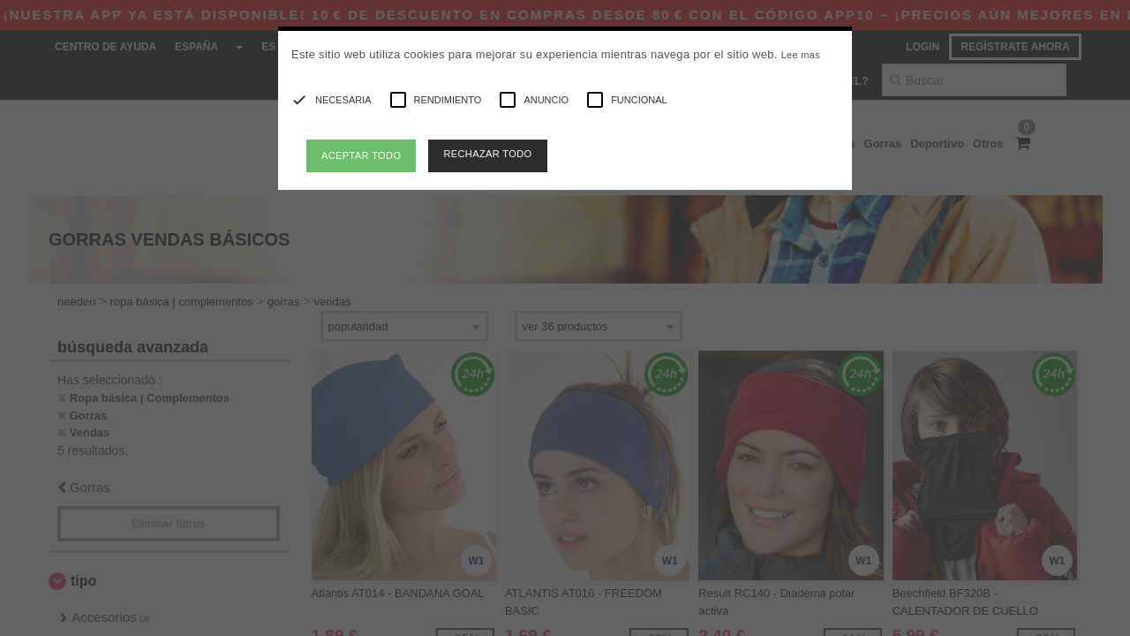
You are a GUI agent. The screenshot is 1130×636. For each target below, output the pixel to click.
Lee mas (800, 54)
